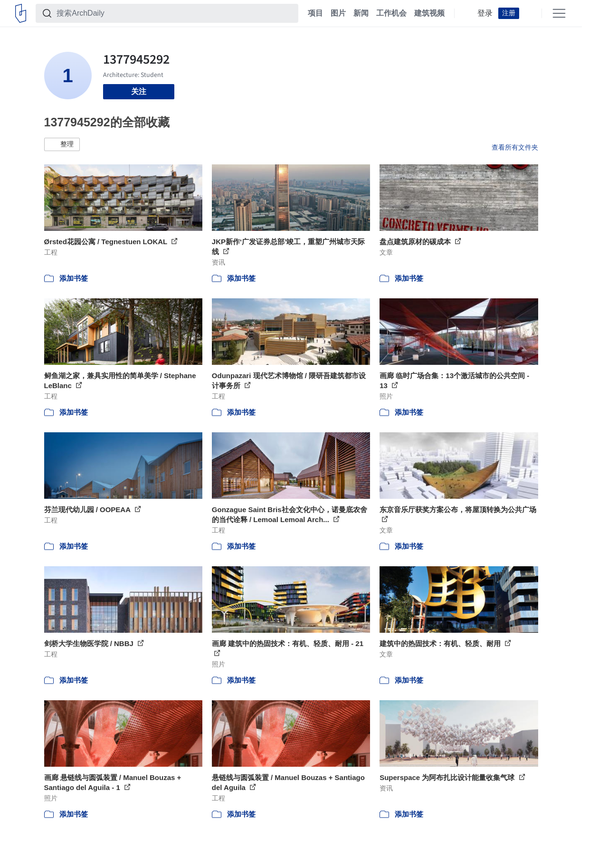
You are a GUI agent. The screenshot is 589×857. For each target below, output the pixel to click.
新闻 (361, 13)
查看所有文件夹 (515, 147)
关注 (138, 91)
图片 (338, 13)
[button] (62, 144)
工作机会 (391, 13)
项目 (315, 13)
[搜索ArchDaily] (175, 13)
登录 (485, 13)
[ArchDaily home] (20, 13)
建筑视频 (429, 13)
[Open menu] (559, 13)
